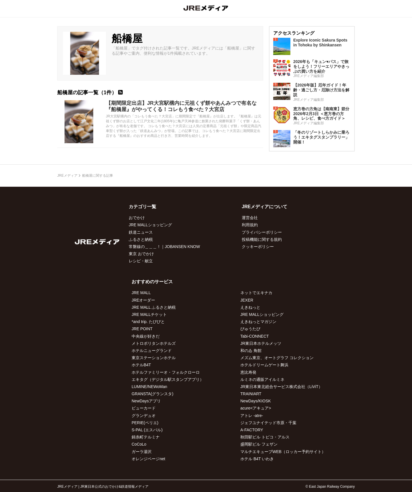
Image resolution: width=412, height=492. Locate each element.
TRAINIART (251, 393)
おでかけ (137, 217)
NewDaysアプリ (146, 401)
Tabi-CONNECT (254, 336)
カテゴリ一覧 (142, 206)
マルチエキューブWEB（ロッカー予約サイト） (283, 451)
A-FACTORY (251, 430)
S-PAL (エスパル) (147, 430)
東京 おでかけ (141, 253)
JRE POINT (142, 328)
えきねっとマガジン (258, 321)
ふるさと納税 (141, 239)
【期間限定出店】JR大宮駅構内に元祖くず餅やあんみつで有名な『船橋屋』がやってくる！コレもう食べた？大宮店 (181, 106)
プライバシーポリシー (262, 232)
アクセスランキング (293, 33)
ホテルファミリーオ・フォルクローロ (166, 372)
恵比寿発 (248, 372)
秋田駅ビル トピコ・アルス (265, 437)
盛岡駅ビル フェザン (259, 444)
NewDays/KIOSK (255, 401)
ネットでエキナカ (256, 292)
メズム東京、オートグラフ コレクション (277, 357)
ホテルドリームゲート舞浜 (264, 365)
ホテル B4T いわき (257, 458)
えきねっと (250, 307)
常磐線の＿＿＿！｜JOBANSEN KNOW (164, 246)
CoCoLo (139, 444)
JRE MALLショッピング (150, 225)
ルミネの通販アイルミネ (262, 379)
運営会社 (250, 217)
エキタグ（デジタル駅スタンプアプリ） (168, 379)
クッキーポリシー (258, 246)
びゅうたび (250, 328)
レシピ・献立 (141, 261)
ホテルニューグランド (152, 350)
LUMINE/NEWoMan (149, 386)
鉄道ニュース (141, 232)
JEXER (246, 300)
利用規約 (250, 225)
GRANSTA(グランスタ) (152, 393)
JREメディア (67, 176)
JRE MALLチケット (149, 314)
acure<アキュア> (255, 408)
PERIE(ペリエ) (145, 422)
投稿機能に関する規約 (262, 239)
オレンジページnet (148, 458)
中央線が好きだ (146, 336)
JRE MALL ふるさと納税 (154, 307)
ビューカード (144, 408)
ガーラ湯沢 (142, 451)
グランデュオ (144, 415)
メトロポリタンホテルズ (154, 343)
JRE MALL (141, 292)
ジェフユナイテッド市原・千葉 (268, 422)
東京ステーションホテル (154, 357)
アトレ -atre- (251, 415)
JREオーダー (143, 300)
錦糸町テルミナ (146, 437)
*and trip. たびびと (148, 321)
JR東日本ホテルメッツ (260, 343)
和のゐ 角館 (251, 350)
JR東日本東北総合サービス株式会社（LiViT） (281, 386)
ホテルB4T (141, 365)
